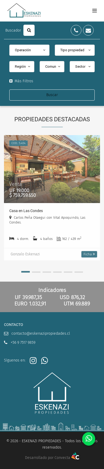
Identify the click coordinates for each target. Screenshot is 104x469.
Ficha (89, 254)
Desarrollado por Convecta (52, 457)
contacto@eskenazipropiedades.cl (40, 333)
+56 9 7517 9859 (23, 342)
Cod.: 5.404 (18, 143)
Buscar (52, 95)
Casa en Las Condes (26, 211)
